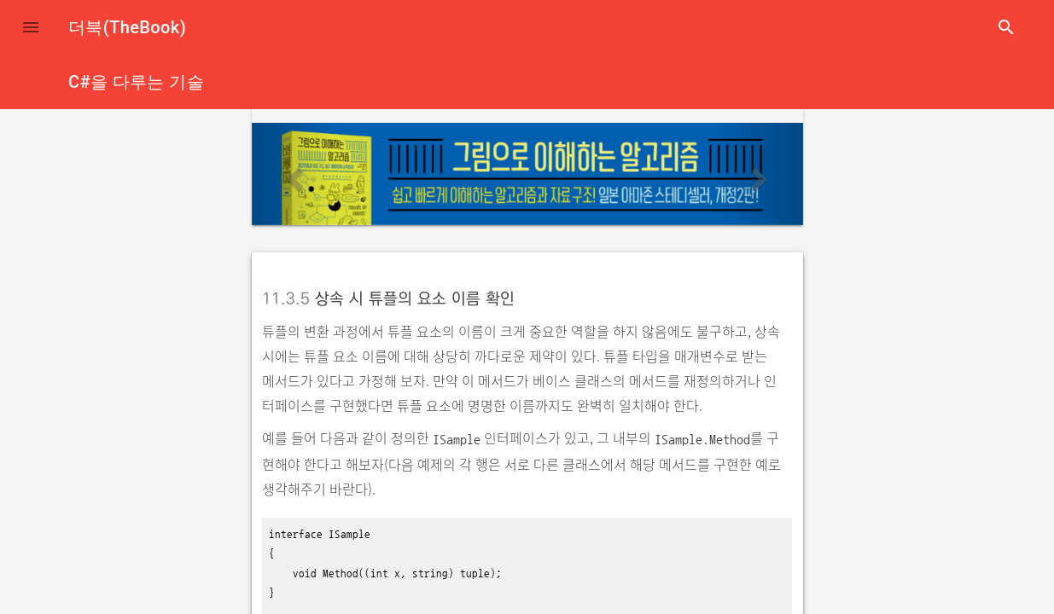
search (1006, 27)
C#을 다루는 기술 (136, 82)
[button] (30, 27)
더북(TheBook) (127, 27)
